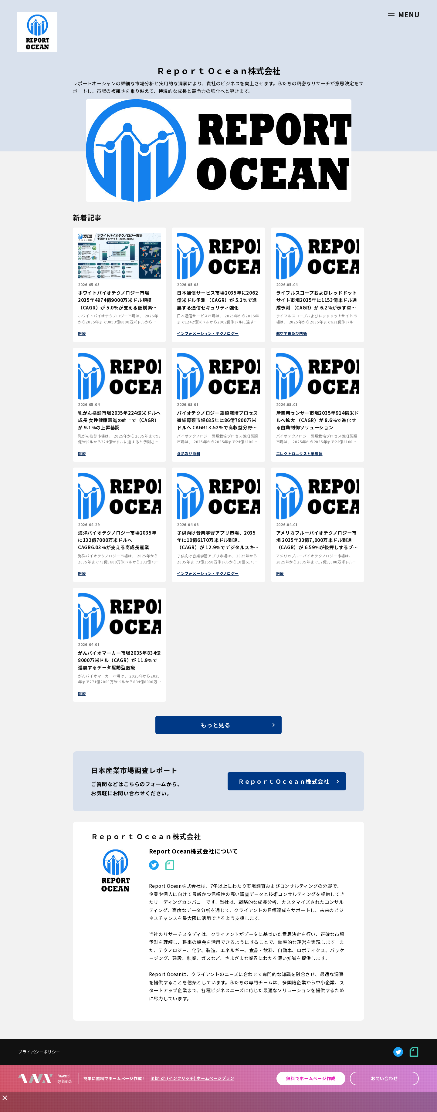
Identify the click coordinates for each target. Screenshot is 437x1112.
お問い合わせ (384, 1078)
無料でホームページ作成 (310, 1078)
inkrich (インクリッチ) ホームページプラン (192, 1078)
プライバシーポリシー (39, 1052)
